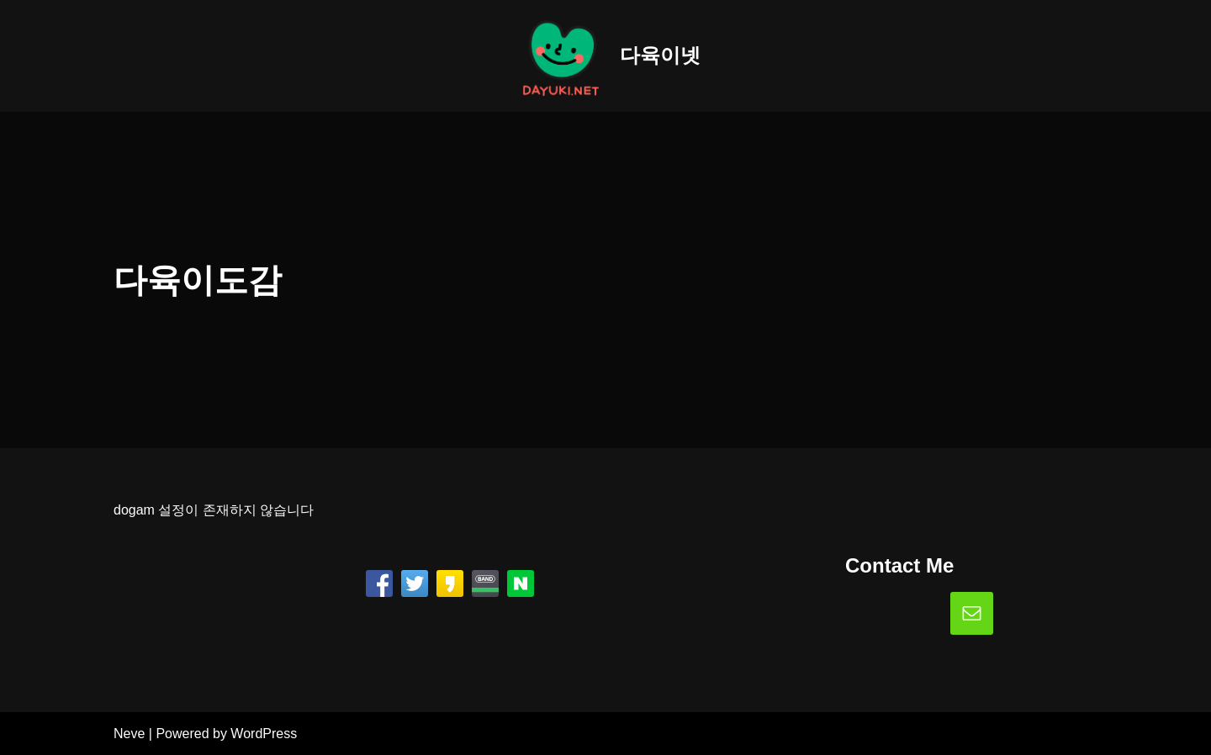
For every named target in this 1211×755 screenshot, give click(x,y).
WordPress (263, 733)
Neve (129, 733)
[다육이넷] (605, 56)
